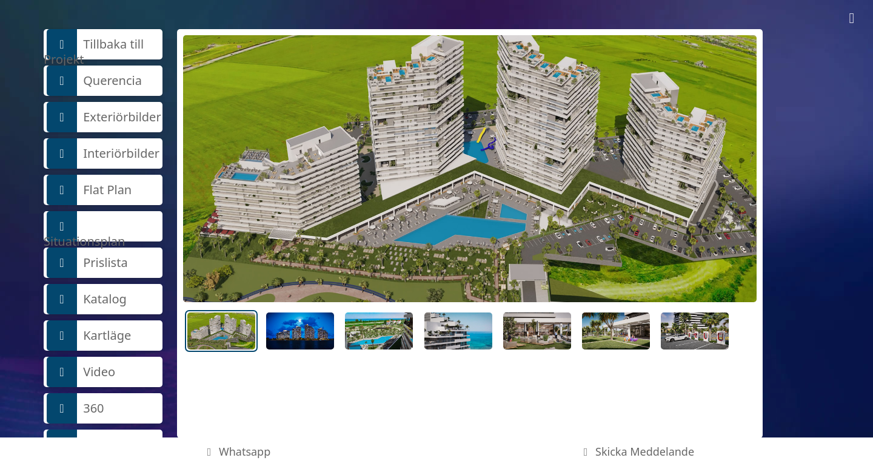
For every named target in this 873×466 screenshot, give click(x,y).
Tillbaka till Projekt (94, 44)
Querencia (94, 81)
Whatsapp (236, 451)
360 (75, 408)
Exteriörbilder (104, 117)
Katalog (87, 299)
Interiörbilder (103, 153)
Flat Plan (89, 190)
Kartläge (89, 335)
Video (81, 372)
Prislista (87, 263)
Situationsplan (84, 226)
